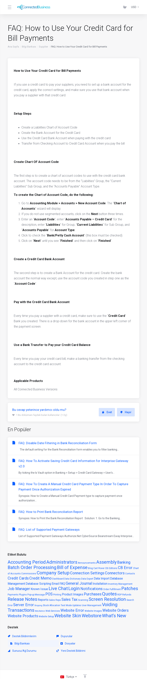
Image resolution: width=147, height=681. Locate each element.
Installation (100, 583)
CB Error (125, 567)
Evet (107, 412)
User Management (91, 605)
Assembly (106, 562)
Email (55, 583)
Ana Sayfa (13, 46)
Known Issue (39, 589)
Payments (13, 594)
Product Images (72, 594)
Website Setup (46, 616)
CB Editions (111, 568)
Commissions (28, 573)
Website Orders (115, 610)
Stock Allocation (51, 605)
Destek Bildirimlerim (22, 636)
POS (49, 594)
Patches (129, 588)
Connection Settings (87, 573)
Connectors (115, 573)
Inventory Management (120, 584)
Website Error (72, 610)
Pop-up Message (36, 594)
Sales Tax (69, 599)
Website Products (23, 616)
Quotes (109, 594)
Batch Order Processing (32, 567)
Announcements (87, 563)
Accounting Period (27, 562)
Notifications (91, 588)
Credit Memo (40, 578)
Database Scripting (38, 583)
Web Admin (40, 611)
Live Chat (58, 588)
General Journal (79, 583)
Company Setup (53, 573)
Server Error (23, 605)
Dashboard (58, 578)
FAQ (62, 583)
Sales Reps (55, 600)
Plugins (23, 594)
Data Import (101, 578)
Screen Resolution (107, 599)
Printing (57, 594)
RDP (119, 594)
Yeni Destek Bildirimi (106, 643)
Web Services (53, 611)
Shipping (38, 605)
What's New (114, 615)
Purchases (92, 594)
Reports (43, 600)
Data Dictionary (72, 578)
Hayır (125, 412)
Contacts (130, 573)
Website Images (93, 611)
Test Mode (66, 605)
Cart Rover (99, 568)
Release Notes (22, 599)
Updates (76, 605)
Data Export (87, 578)
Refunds (126, 594)
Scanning (83, 600)
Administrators (61, 562)
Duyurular (58, 636)
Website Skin (67, 615)
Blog (90, 568)
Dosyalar (15, 643)
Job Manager (19, 588)
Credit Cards (18, 578)
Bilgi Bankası (29, 46)
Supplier (43, 46)
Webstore (91, 615)
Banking (123, 562)
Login (74, 588)
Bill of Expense (72, 567)
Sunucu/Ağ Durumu (64, 643)
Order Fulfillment (112, 589)
